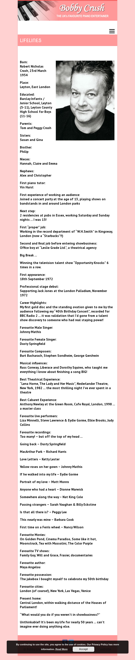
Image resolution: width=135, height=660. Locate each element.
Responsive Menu (112, 31)
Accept (83, 649)
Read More (61, 649)
